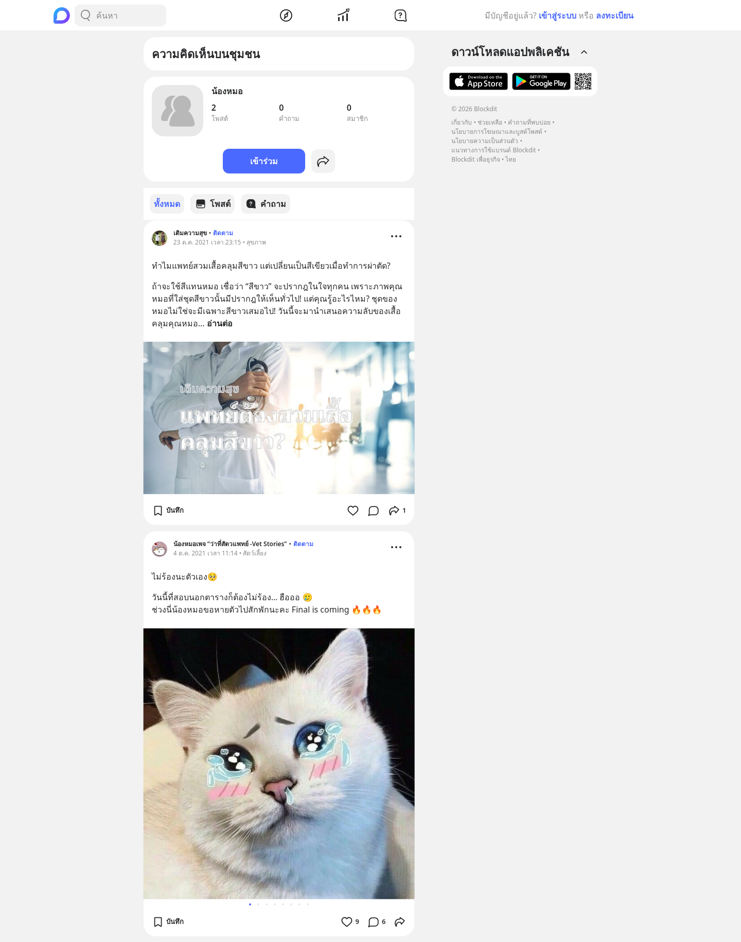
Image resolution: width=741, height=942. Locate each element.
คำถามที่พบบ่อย (529, 122)
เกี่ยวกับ (461, 122)
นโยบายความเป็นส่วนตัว (484, 140)
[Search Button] (85, 15)
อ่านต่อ (220, 322)
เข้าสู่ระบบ (557, 15)
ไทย (510, 159)
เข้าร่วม (264, 161)
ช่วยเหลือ (490, 122)
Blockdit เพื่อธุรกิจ (475, 159)
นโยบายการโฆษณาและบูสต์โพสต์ (496, 131)
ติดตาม (223, 232)
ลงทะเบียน (614, 15)
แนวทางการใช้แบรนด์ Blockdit (493, 150)
